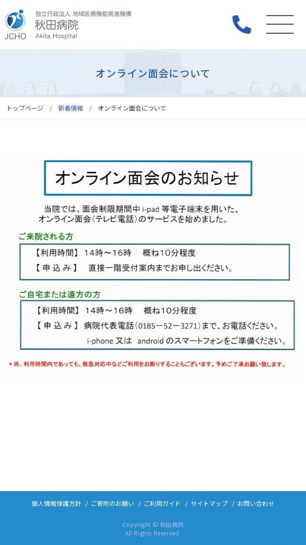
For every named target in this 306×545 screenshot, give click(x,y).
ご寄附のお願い (112, 503)
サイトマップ (209, 503)
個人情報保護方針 (56, 503)
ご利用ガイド (162, 503)
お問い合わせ (255, 503)
